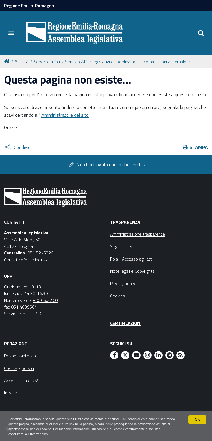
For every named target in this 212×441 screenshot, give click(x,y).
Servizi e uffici (47, 61)
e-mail (24, 313)
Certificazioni (125, 323)
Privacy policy (38, 434)
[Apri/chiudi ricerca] (201, 33)
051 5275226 (40, 252)
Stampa (199, 147)
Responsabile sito (21, 355)
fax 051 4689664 (20, 307)
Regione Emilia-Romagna (29, 5)
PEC (38, 313)
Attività (21, 61)
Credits (10, 368)
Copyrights (145, 271)
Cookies (117, 296)
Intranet (11, 392)
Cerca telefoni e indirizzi (26, 259)
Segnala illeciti (123, 246)
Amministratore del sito (65, 115)
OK (197, 419)
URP (8, 276)
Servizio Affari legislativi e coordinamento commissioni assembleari (128, 61)
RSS (35, 380)
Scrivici (28, 368)
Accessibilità (15, 380)
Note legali (120, 271)
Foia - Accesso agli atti (131, 259)
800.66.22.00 (45, 300)
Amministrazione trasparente (137, 234)
